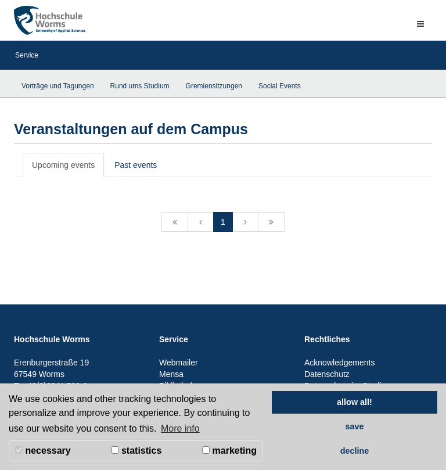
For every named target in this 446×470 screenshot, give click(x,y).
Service (26, 55)
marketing (229, 450)
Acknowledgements (339, 362)
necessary (43, 450)
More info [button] (180, 428)
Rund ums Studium (140, 86)
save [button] (354, 426)
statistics (137, 450)
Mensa (171, 374)
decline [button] (354, 450)
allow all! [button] (354, 402)
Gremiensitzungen (214, 86)
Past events (135, 165)
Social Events (279, 86)
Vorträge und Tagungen (57, 86)
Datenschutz (327, 374)
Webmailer (178, 362)
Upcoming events (63, 165)
